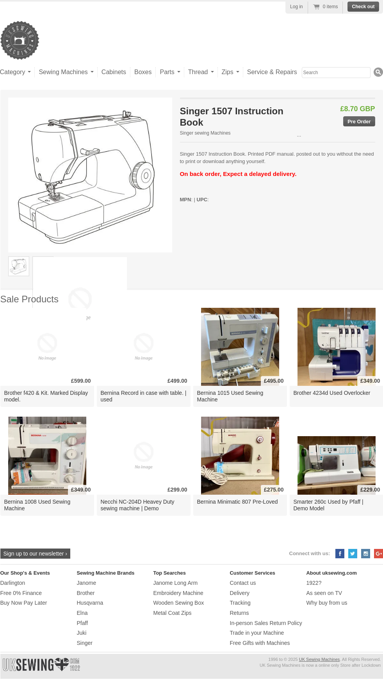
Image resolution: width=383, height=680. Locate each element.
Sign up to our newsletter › (35, 553)
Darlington (12, 583)
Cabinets (114, 72)
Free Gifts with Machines (260, 643)
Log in (296, 6)
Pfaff (82, 623)
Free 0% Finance (21, 593)
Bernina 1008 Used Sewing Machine (37, 505)
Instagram (365, 553)
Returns (239, 613)
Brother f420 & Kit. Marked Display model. (46, 396)
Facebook (339, 553)
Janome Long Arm (175, 583)
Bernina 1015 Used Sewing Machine (230, 396)
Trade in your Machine (257, 633)
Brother (86, 593)
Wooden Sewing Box (178, 603)
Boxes (142, 72)
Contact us (243, 583)
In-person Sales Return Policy (266, 623)
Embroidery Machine (178, 593)
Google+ (378, 553)
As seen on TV (324, 593)
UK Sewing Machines (319, 659)
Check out (363, 6)
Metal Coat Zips (172, 613)
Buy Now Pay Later (23, 603)
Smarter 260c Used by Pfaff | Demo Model (328, 505)
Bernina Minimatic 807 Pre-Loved (237, 502)
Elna (82, 613)
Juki (82, 633)
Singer (85, 643)
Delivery (240, 593)
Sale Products (29, 299)
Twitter (352, 553)
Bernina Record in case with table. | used (144, 396)
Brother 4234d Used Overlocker (332, 393)
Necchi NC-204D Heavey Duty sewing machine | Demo (138, 505)
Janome (86, 583)
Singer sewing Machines (205, 133)
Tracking (240, 603)
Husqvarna (90, 603)
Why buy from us (326, 603)
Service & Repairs (272, 72)
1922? (314, 583)
